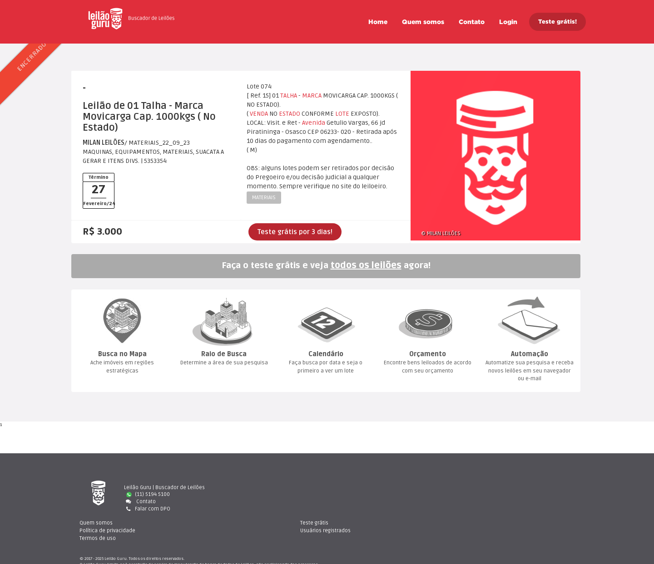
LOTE (342, 114)
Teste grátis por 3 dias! (295, 232)
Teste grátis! (557, 21)
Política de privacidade (373, 494)
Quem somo (423, 21)
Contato (472, 21)
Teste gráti (492, 487)
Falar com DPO (147, 509)
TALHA (288, 95)
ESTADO (289, 114)
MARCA (312, 95)
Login (508, 21)
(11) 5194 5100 (148, 494)
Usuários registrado (503, 494)
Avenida (313, 123)
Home (377, 21)
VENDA (259, 114)
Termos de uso (363, 502)
